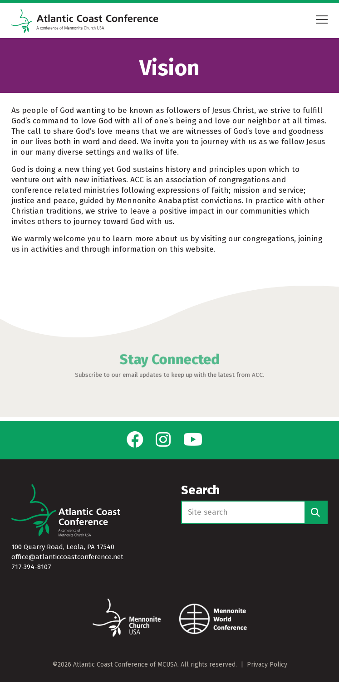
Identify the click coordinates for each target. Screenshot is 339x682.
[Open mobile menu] (322, 21)
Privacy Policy (267, 664)
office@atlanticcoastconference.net (67, 557)
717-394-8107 (31, 567)
